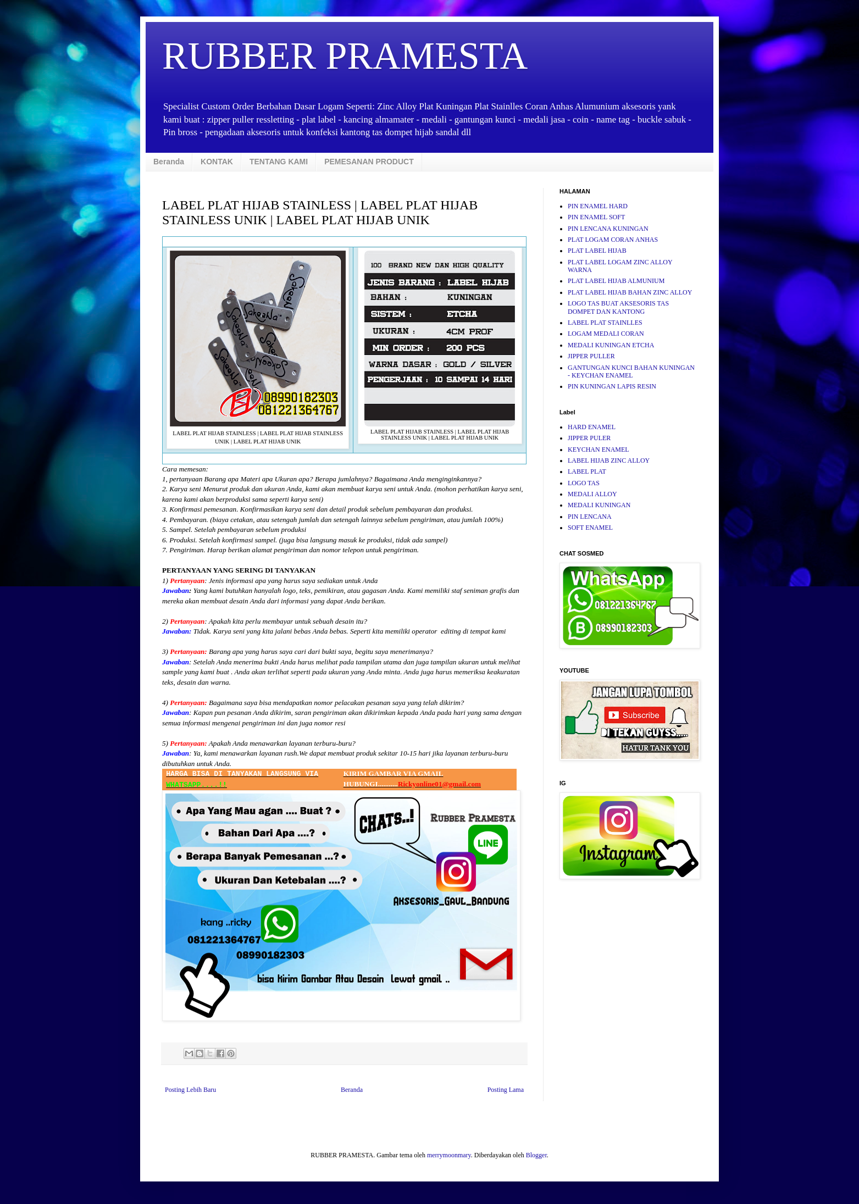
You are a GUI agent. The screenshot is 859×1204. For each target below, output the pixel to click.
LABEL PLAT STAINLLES (605, 322)
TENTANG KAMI (279, 161)
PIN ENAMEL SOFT (596, 217)
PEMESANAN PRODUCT (369, 161)
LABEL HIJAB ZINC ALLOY (609, 460)
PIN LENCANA (590, 516)
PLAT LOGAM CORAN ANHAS (613, 239)
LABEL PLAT (587, 471)
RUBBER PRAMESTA (345, 56)
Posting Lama (505, 1090)
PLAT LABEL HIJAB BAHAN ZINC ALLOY (630, 292)
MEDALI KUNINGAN (599, 505)
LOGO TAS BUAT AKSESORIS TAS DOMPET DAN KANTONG (618, 307)
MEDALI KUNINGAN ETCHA (611, 345)
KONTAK (217, 161)
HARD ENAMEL (592, 427)
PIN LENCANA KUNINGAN (608, 228)
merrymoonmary (449, 1155)
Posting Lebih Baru (190, 1090)
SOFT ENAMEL (590, 527)
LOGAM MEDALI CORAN (606, 333)
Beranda (168, 161)
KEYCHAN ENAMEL (598, 449)
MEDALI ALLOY (592, 494)
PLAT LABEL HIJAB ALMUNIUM (616, 281)
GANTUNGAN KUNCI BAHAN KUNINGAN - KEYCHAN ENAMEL (631, 371)
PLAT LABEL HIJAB (597, 250)
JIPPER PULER (589, 438)
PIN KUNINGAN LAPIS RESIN (612, 386)
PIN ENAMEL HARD (598, 206)
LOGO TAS (584, 483)
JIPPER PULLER (591, 356)
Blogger (536, 1155)
